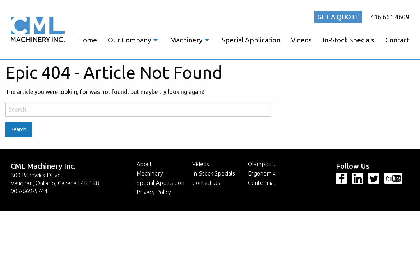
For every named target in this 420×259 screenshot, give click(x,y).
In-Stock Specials (348, 40)
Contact (397, 40)
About (144, 164)
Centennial (261, 183)
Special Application (251, 40)
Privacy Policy (154, 192)
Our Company (129, 40)
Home (87, 40)
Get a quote (338, 17)
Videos (301, 40)
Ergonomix (262, 173)
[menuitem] (87, 40)
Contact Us (206, 183)
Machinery (186, 40)
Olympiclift (262, 164)
